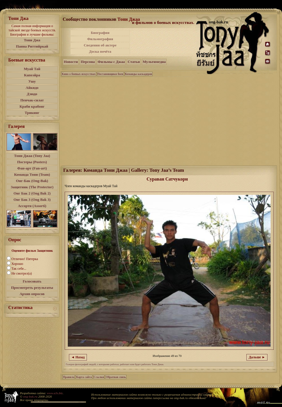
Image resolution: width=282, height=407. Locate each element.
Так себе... (18, 269)
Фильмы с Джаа (111, 62)
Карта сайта (84, 377)
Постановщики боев (110, 73)
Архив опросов (32, 294)
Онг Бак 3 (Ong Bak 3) (31, 199)
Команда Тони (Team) (32, 174)
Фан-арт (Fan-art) (32, 168)
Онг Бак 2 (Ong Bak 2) (31, 193)
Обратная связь (116, 377)
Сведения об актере (100, 45)
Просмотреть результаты (32, 287)
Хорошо (17, 264)
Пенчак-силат (32, 100)
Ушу (32, 81)
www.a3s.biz (55, 393)
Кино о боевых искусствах (79, 73)
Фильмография (100, 39)
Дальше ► (257, 357)
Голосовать (32, 281)
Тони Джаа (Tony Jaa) (32, 156)
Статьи (134, 62)
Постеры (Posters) (32, 162)
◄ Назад (78, 357)
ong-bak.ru (30, 396)
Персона (88, 62)
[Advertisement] (163, 42)
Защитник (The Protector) (32, 187)
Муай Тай (32, 69)
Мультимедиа (154, 62)
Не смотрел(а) (21, 273)
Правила (68, 377)
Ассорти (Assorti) (32, 206)
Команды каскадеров (138, 73)
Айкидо (32, 87)
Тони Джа (32, 40)
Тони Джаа (128, 19)
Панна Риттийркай (32, 46)
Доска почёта (100, 51)
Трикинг (32, 113)
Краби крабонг (32, 106)
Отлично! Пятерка (24, 259)
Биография (100, 32)
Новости (71, 62)
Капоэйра (32, 75)
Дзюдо (32, 94)
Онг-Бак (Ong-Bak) (32, 181)
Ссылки (99, 377)
